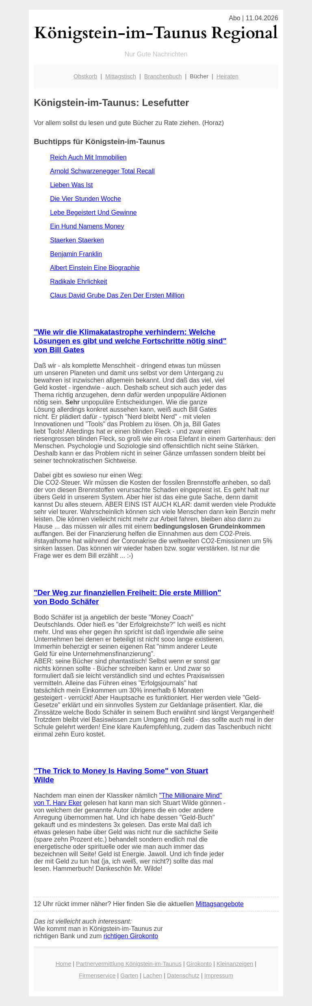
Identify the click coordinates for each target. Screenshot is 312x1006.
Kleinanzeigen (235, 964)
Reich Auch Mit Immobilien (88, 157)
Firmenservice (97, 975)
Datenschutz (183, 975)
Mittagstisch (120, 76)
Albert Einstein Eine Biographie (95, 267)
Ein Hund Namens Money (87, 226)
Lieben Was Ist (71, 184)
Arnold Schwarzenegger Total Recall (102, 171)
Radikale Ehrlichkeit (78, 281)
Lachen (152, 975)
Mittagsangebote (220, 903)
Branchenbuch (163, 76)
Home (63, 964)
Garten (129, 975)
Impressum (218, 975)
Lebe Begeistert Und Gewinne (93, 212)
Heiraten (227, 76)
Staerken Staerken (77, 240)
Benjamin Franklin (76, 253)
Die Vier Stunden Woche (85, 198)
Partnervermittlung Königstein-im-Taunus (129, 964)
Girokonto (199, 964)
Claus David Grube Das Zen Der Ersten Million (117, 295)
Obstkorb (85, 76)
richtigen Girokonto (131, 936)
